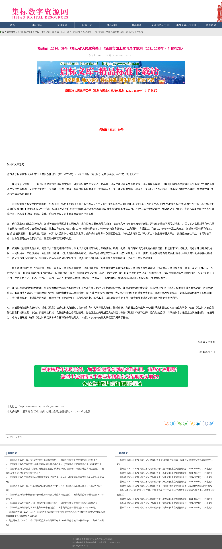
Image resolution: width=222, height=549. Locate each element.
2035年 (80, 411)
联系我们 (211, 25)
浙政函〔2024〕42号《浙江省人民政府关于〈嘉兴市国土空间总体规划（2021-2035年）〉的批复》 (166, 503)
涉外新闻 (112, 25)
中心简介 (37, 25)
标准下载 (87, 25)
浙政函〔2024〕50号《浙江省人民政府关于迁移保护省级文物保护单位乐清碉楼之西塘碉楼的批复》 (167, 486)
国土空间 (53, 411)
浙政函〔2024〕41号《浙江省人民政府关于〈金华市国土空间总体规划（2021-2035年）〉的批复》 (166, 499)
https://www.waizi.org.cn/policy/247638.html (41, 406)
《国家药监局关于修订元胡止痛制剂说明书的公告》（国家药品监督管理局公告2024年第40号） (54, 503)
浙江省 (35, 411)
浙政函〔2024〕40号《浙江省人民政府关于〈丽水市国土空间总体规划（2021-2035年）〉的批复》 (166, 469)
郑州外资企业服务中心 (28, 32)
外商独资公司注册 (161, 25)
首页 (12, 25)
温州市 (43, 411)
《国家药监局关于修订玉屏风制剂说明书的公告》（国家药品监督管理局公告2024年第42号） (53, 507)
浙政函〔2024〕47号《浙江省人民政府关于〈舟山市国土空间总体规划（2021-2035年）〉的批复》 (166, 481)
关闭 (18, 437)
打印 (10, 437)
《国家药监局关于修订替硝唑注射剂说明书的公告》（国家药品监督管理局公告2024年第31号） (54, 460)
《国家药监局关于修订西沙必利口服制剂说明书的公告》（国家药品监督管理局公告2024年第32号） (56, 464)
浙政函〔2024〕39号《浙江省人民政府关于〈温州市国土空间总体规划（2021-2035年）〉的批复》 (99, 32)
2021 (73, 411)
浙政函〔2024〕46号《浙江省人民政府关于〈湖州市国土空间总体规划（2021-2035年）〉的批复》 (166, 477)
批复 (87, 411)
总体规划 (64, 411)
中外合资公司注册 (186, 25)
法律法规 (62, 25)
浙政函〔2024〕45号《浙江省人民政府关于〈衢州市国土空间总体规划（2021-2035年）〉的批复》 (166, 473)
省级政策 (46, 32)
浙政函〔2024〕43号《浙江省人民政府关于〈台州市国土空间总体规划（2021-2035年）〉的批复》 (166, 507)
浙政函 (26, 411)
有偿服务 (137, 25)
